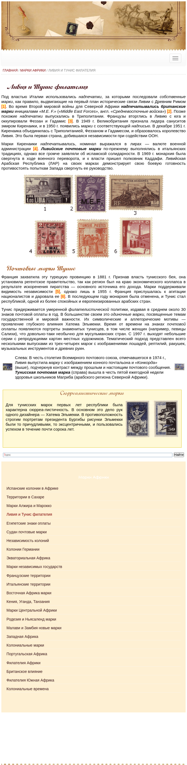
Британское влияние (24, 671)
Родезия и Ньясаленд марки (31, 619)
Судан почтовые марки (26, 532)
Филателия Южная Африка (30, 680)
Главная (10, 70)
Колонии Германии (22, 549)
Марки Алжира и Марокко (28, 505)
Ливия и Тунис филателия (29, 514)
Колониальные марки (25, 645)
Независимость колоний (27, 540)
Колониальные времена (27, 689)
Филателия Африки (23, 663)
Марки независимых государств (34, 566)
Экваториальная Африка (28, 558)
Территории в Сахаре (25, 497)
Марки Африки (33, 70)
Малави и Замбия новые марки (33, 628)
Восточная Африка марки (28, 593)
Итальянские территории (28, 584)
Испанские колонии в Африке (32, 488)
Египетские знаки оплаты (28, 523)
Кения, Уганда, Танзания (28, 601)
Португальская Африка (26, 654)
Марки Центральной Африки (31, 610)
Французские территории (28, 575)
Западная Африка (22, 636)
